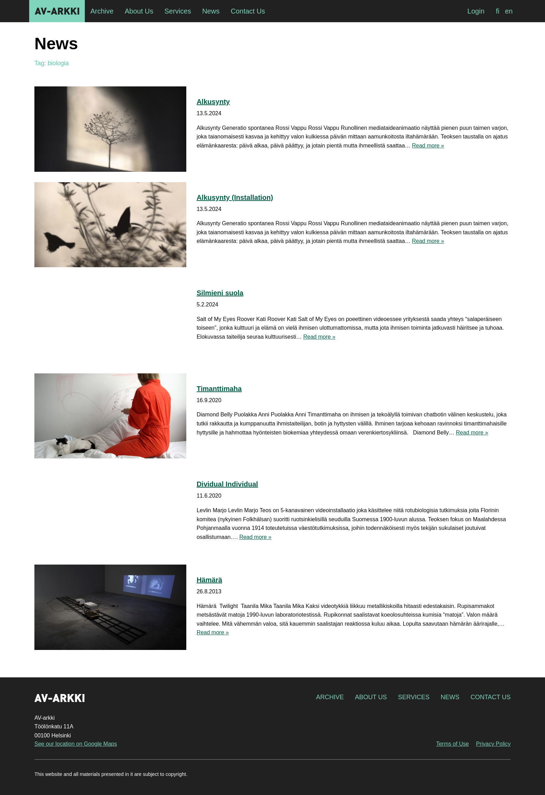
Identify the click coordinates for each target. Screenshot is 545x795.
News (450, 697)
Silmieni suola (220, 293)
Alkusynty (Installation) (235, 197)
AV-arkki (57, 11)
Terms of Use (452, 744)
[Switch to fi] (497, 11)
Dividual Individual (227, 484)
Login (476, 11)
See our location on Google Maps (75, 744)
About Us (371, 697)
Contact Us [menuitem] (248, 11)
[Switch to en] (508, 11)
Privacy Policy (493, 744)
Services (414, 697)
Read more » (428, 146)
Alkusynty (213, 101)
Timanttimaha (219, 388)
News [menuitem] (211, 11)
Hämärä (209, 580)
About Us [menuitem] (139, 11)
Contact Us (491, 697)
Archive (330, 697)
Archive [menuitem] (102, 11)
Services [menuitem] (177, 11)
